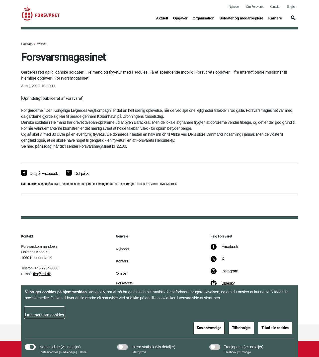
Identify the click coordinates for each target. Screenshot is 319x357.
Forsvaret (26, 43)
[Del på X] (77, 173)
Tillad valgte (241, 328)
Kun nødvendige (209, 328)
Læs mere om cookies (44, 315)
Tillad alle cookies (275, 328)
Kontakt (274, 6)
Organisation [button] (203, 17)
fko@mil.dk (42, 274)
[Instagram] (228, 273)
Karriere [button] (275, 17)
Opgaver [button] (180, 17)
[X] (223, 261)
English (291, 6)
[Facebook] (228, 249)
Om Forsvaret (254, 6)
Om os (121, 273)
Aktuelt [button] (162, 17)
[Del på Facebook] (39, 173)
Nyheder (234, 6)
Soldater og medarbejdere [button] (241, 17)
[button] (292, 20)
